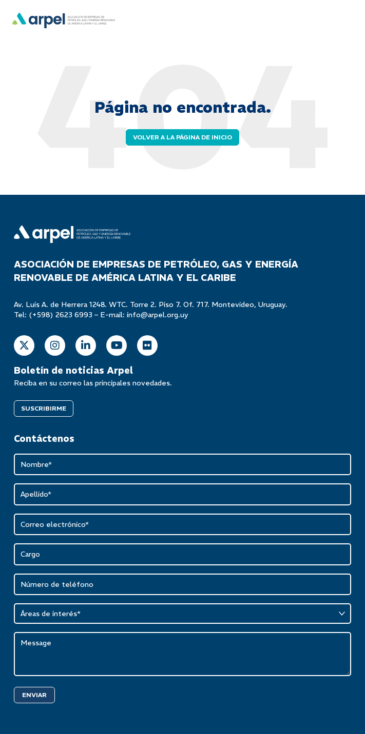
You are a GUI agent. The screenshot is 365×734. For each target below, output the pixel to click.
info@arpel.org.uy (157, 314)
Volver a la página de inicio (182, 137)
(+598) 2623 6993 (60, 314)
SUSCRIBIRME (43, 408)
